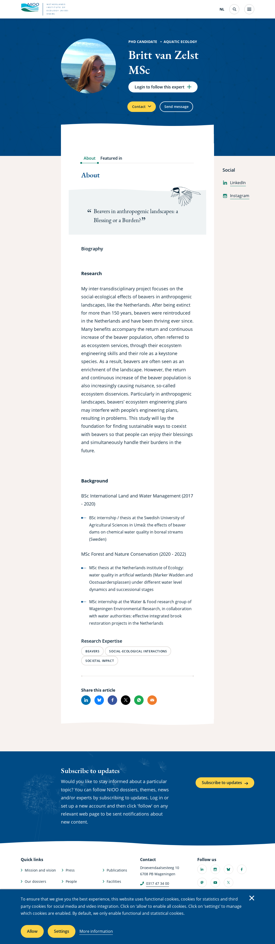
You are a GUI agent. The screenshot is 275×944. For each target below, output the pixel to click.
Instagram (236, 199)
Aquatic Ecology (180, 41)
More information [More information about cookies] (96, 931)
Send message (184, 109)
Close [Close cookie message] (251, 898)
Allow (32, 931)
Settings (61, 931)
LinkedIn (234, 186)
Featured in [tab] (111, 162)
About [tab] (89, 162)
